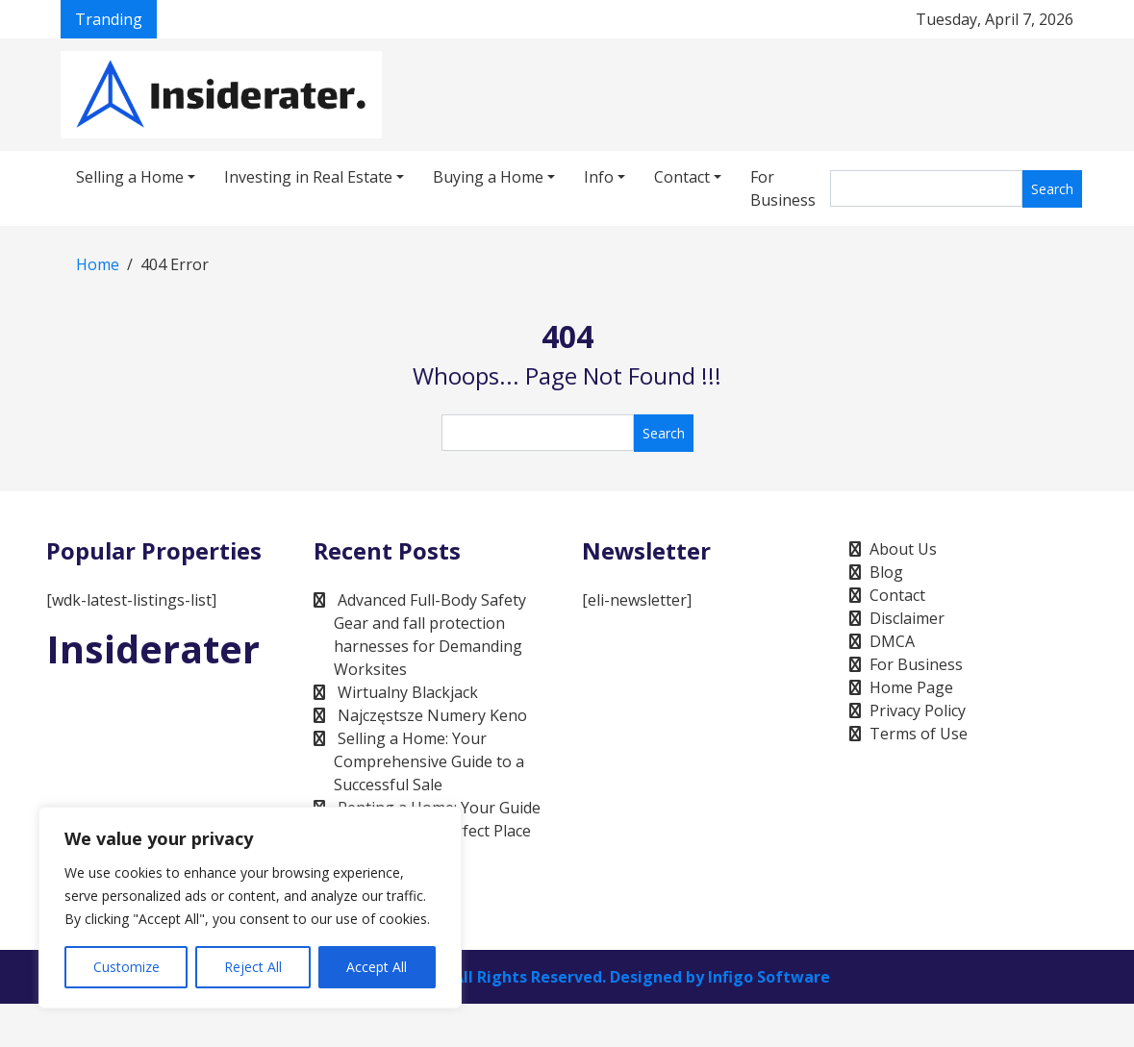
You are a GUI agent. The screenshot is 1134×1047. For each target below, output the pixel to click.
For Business (783, 188)
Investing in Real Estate (308, 176)
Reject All (253, 967)
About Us (903, 549)
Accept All (376, 967)
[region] (250, 908)
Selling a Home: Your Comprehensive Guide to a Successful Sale (429, 761)
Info (599, 176)
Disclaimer (907, 618)
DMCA (892, 641)
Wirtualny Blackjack (408, 692)
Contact (682, 176)
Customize (126, 967)
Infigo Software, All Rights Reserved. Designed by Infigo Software (576, 976)
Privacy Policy (917, 710)
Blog (886, 572)
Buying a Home (488, 176)
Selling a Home (130, 176)
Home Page (911, 687)
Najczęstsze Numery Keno (432, 715)
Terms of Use (918, 733)
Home (97, 264)
